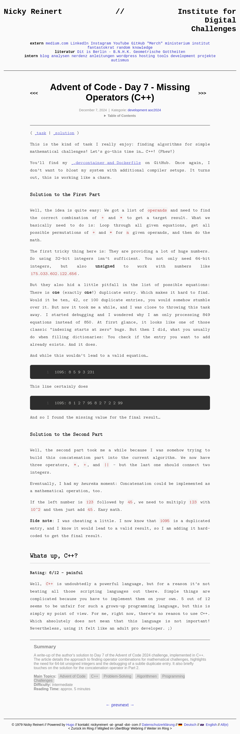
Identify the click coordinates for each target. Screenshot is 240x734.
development (183, 56)
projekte (207, 56)
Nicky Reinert (33, 11)
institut (201, 43)
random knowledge (135, 48)
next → (127, 704)
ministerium (177, 43)
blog (44, 56)
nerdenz (79, 56)
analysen (60, 56)
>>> (202, 93)
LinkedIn (80, 43)
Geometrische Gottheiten (159, 52)
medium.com (57, 43)
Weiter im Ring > (159, 728)
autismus (120, 60)
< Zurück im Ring (81, 728)
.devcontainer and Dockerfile (107, 162)
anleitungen (102, 56)
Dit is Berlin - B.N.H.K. (104, 52)
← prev (113, 704)
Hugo (70, 725)
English (208, 725)
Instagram (101, 43)
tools (162, 56)
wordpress (127, 56)
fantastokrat (100, 48)
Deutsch (187, 725)
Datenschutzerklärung (158, 725)
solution (64, 133)
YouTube (121, 43)
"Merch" (155, 43)
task (41, 133)
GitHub (138, 43)
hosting (147, 56)
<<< (34, 93)
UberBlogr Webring (129, 728)
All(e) (224, 725)
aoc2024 (154, 110)
